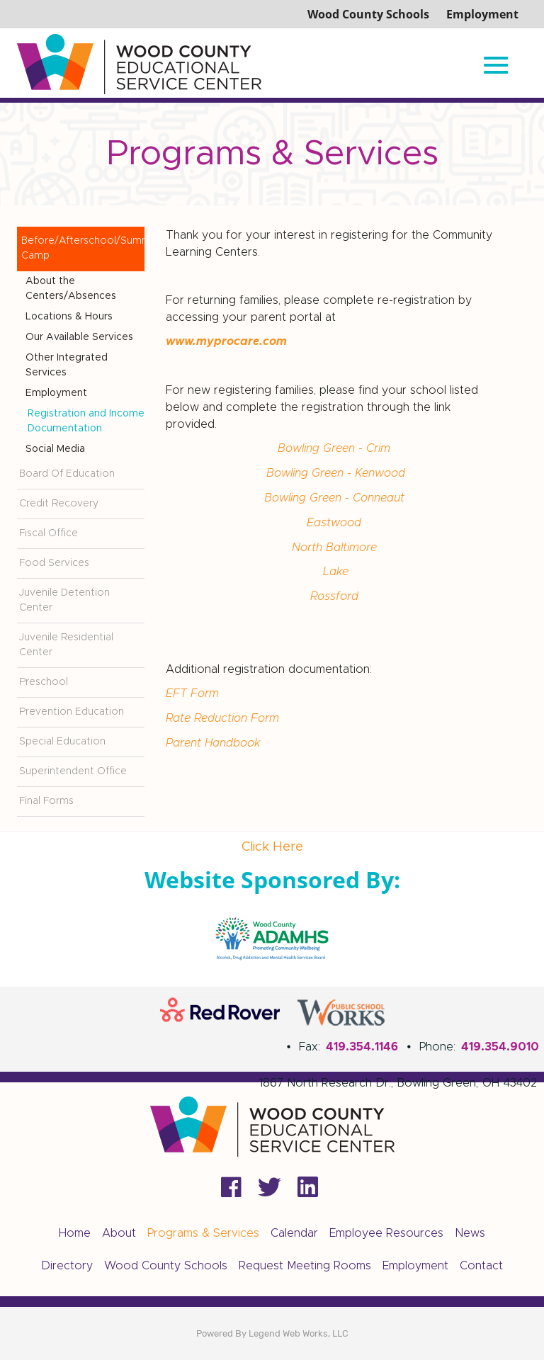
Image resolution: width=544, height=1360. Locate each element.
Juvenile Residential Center (66, 645)
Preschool (43, 682)
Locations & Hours (69, 317)
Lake (336, 568)
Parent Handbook (213, 736)
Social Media (55, 449)
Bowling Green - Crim (336, 447)
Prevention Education (71, 712)
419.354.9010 (500, 1047)
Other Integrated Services (67, 365)
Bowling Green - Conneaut (336, 496)
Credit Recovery (58, 504)
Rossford (336, 592)
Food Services (54, 563)
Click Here (272, 847)
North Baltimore (336, 544)
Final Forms (46, 801)
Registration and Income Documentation (86, 421)
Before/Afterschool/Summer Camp (82, 248)
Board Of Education (67, 474)
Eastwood (334, 520)
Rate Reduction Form (224, 712)
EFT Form (194, 688)
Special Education (62, 742)
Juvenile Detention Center (64, 600)
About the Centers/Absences (71, 288)
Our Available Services (79, 337)
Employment (56, 393)
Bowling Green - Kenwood (335, 471)
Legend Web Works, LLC (298, 1333)
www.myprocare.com (226, 341)
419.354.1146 (362, 1047)
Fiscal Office (48, 533)
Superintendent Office (73, 771)
